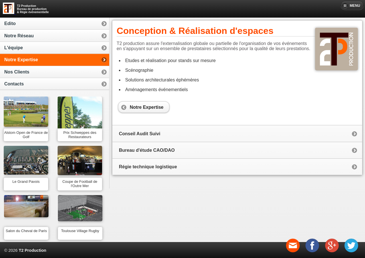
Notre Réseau (19, 35)
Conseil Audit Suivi (139, 133)
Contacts (14, 83)
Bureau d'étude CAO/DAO (147, 150)
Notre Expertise (21, 59)
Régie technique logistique (148, 166)
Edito (10, 23)
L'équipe (13, 47)
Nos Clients (16, 71)
